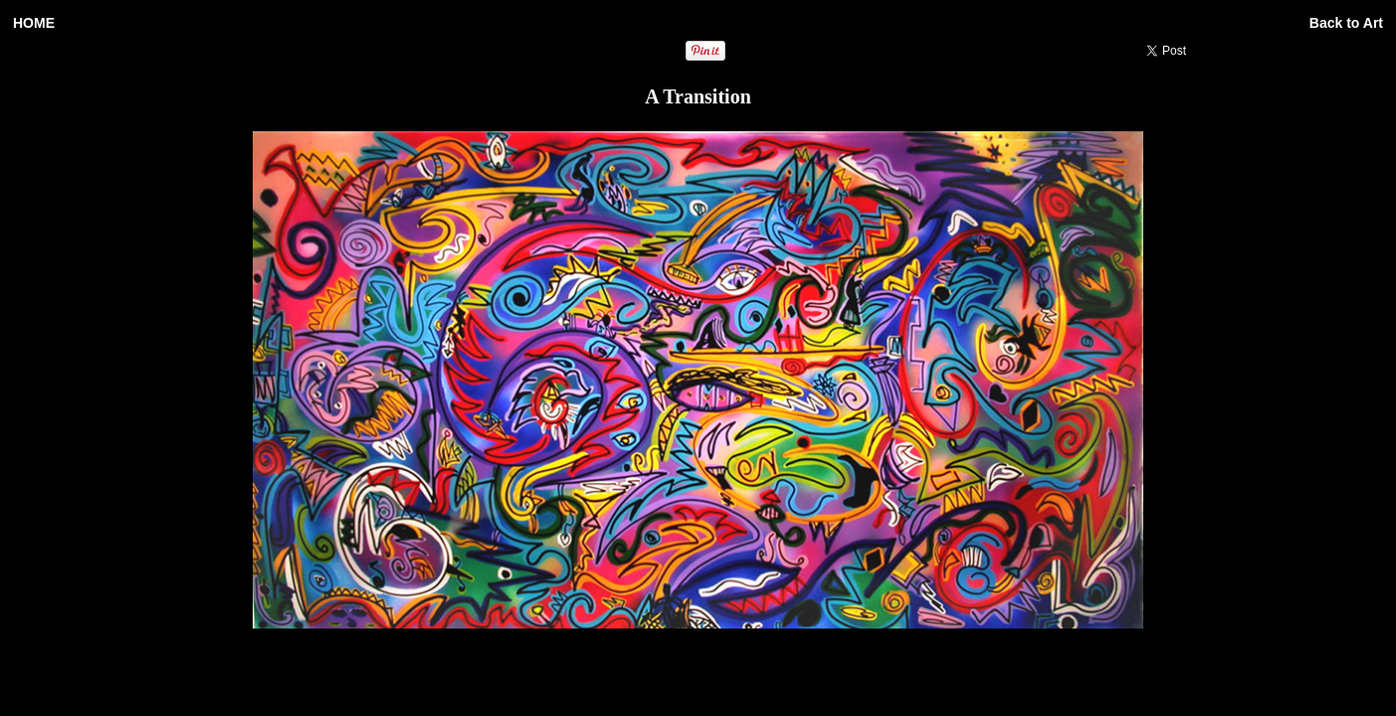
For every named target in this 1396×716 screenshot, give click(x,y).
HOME (34, 23)
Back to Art (1346, 23)
